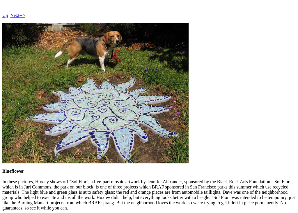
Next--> (17, 15)
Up (5, 15)
